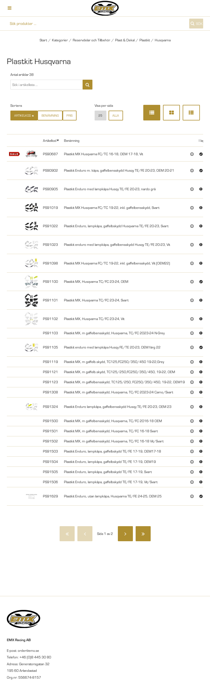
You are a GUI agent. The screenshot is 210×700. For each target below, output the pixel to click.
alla (115, 115)
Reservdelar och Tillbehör (91, 40)
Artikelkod (49, 140)
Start (43, 40)
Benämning (50, 115)
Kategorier (60, 40)
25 (100, 115)
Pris (69, 115)
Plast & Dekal (125, 40)
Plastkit (144, 40)
